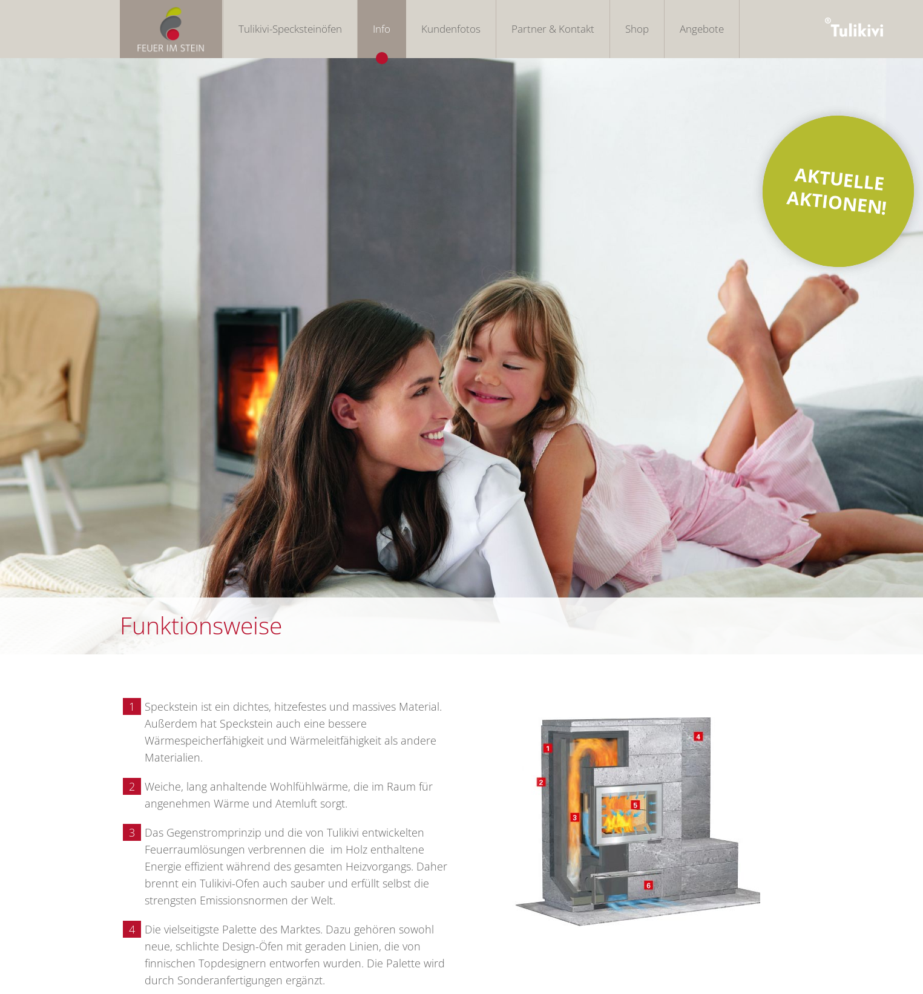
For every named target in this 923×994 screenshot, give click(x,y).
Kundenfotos (451, 29)
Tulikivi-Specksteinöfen (290, 29)
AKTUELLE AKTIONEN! (837, 191)
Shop (637, 29)
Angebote (702, 29)
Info (381, 29)
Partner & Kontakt (552, 29)
